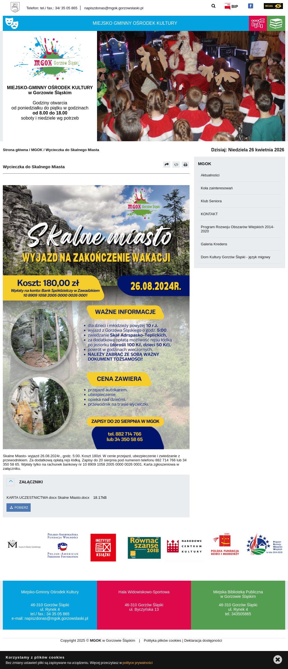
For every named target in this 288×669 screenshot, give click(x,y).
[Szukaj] (213, 5)
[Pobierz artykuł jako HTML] (176, 164)
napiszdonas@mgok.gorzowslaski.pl (113, 8)
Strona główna (15, 150)
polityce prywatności (138, 663)
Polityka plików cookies (163, 640)
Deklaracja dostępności (203, 640)
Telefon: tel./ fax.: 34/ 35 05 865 (51, 8)
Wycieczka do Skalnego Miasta (72, 150)
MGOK (36, 150)
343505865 (241, 614)
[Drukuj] (185, 164)
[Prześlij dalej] (166, 164)
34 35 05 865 (57, 614)
